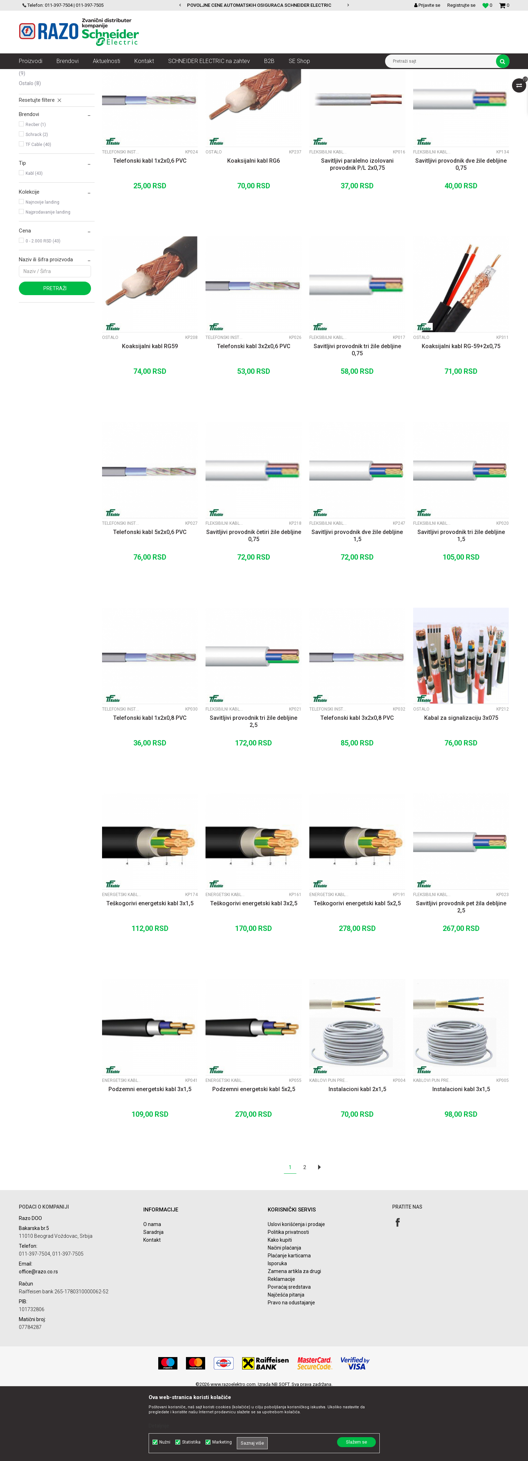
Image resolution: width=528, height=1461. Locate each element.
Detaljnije (159, 1426)
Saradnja (153, 1301)
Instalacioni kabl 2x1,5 (357, 1158)
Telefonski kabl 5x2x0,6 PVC (150, 601)
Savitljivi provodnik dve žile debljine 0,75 (461, 233)
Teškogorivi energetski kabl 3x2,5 (253, 972)
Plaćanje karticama (289, 1325)
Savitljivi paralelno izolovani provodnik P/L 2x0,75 (357, 233)
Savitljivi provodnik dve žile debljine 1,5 (357, 605)
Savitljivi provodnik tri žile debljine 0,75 (357, 419)
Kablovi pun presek (43, 105)
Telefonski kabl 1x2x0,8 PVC (150, 787)
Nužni (164, 1442)
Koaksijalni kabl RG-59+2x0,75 (461, 415)
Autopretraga (292, 87)
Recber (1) (36, 193)
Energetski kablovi (43, 125)
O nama (152, 1293)
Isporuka (277, 1332)
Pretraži (54, 357)
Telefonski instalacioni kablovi (52, 138)
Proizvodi (59, 74)
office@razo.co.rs (38, 1341)
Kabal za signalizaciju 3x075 (461, 787)
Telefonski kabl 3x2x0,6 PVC (253, 415)
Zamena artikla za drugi (294, 1340)
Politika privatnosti (288, 1301)
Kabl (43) (34, 242)
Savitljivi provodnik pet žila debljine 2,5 (461, 976)
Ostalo (30, 152)
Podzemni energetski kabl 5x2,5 (253, 1158)
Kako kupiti (280, 1309)
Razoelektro (31, 74)
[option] (264, 5)
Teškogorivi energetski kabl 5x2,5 (357, 972)
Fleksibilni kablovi (43, 115)
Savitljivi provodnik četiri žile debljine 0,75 (253, 605)
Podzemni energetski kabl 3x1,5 (149, 1158)
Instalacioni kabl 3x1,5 (461, 1158)
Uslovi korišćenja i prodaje (296, 1293)
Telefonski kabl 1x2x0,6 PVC (150, 229)
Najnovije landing (42, 271)
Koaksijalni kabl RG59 (150, 415)
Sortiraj (322, 87)
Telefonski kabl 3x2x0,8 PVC (357, 787)
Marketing (222, 1442)
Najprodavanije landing (48, 281)
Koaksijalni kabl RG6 (253, 229)
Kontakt (152, 1309)
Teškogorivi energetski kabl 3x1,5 (149, 972)
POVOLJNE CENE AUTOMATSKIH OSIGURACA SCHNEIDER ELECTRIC (263, 5)
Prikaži (435, 87)
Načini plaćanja (284, 1317)
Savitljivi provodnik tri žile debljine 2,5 (253, 790)
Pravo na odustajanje (291, 1371)
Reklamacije (281, 1348)
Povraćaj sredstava (289, 1356)
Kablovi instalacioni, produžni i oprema (112, 74)
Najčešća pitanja (286, 1364)
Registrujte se (461, 5)
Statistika (191, 1442)
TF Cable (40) (38, 213)
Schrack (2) (37, 203)
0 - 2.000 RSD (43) (43, 310)
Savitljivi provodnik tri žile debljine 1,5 (461, 605)
